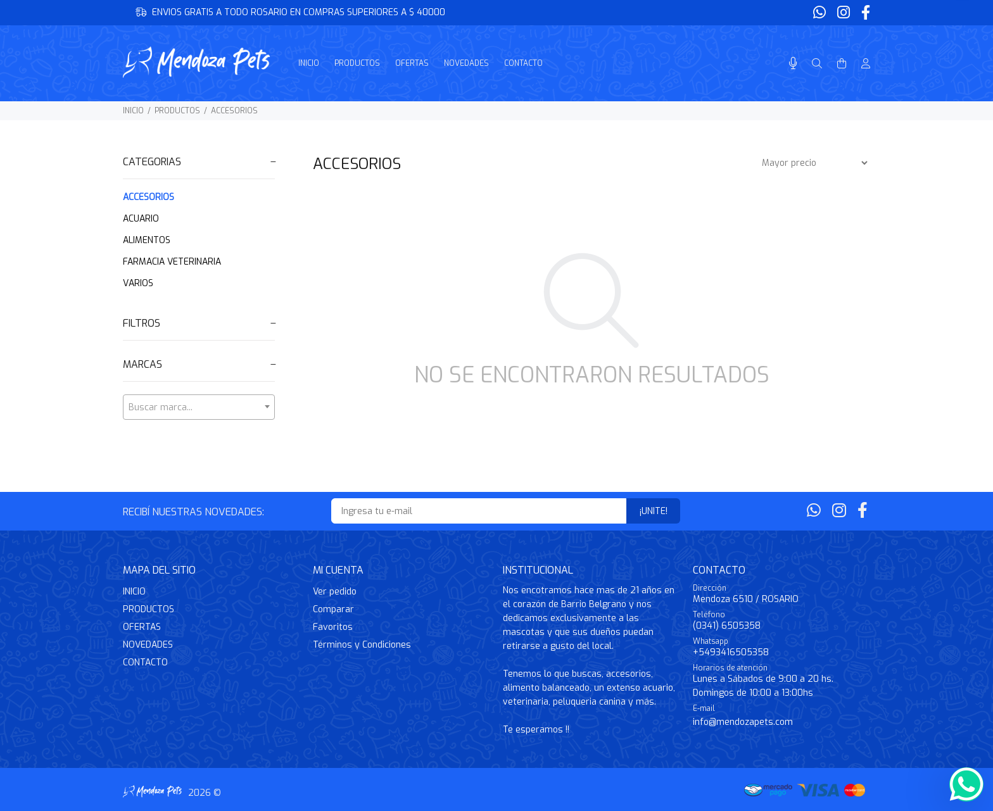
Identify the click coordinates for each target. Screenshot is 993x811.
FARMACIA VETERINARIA (172, 262)
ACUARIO (141, 219)
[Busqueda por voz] (793, 63)
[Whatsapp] (820, 13)
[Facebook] (864, 13)
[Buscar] (817, 64)
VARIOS (138, 283)
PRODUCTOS (177, 111)
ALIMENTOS (146, 240)
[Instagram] (843, 13)
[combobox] (199, 407)
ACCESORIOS (234, 111)
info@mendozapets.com (743, 722)
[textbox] (198, 407)
